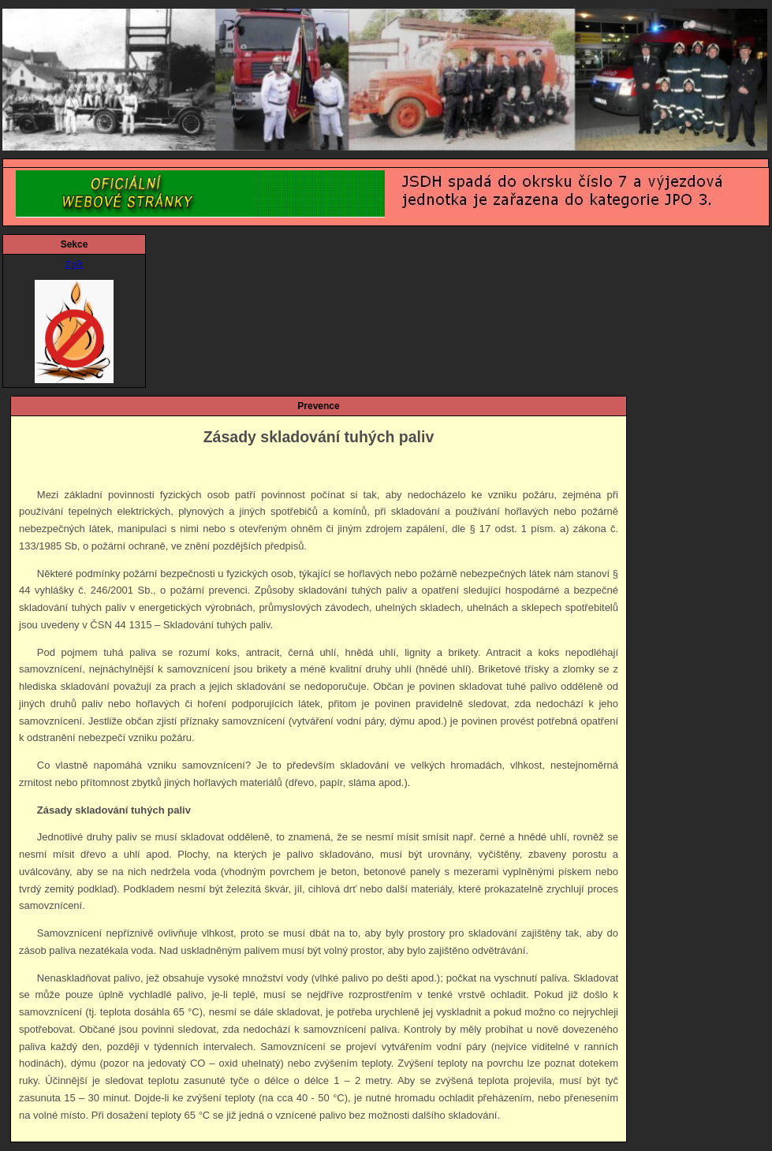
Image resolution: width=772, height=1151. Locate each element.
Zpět (74, 264)
